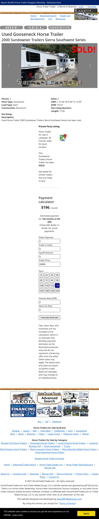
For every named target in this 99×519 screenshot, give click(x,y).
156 (41, 290)
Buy (39, 421)
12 (41, 275)
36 (52, 275)
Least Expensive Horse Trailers (49, 452)
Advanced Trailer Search (24, 464)
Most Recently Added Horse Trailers (79, 449)
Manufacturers (37, 18)
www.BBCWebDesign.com (69, 499)
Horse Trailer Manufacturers (79, 464)
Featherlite (59, 430)
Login (81, 6)
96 (57, 280)
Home (33, 15)
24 (46, 275)
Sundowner (81, 430)
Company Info (19, 474)
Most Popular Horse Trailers (13, 449)
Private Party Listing (49, 126)
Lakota (26, 430)
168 (46, 290)
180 (52, 290)
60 (41, 280)
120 (46, 285)
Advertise (56, 421)
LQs (50, 18)
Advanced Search (48, 15)
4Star (12, 434)
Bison (21, 434)
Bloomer (31, 434)
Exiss (70, 430)
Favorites (92, 6)
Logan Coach (54, 434)
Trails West (45, 430)
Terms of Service (64, 474)
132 (52, 285)
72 (46, 280)
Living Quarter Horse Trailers (72, 443)
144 (57, 285)
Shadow (16, 430)
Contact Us (54, 477)
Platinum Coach (71, 434)
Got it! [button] (86, 513)
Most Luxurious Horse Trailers (44, 449)
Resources (60, 18)
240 (57, 290)
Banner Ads (50, 467)
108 (41, 285)
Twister (85, 434)
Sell (46, 421)
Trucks (67, 446)
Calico (41, 434)
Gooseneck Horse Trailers (42, 443)
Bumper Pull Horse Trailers (14, 443)
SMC (35, 430)
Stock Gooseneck (52, 446)
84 (52, 280)
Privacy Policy (81, 474)
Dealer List (65, 15)
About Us (5, 474)
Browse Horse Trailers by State (49, 458)
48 (57, 275)
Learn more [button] (17, 515)
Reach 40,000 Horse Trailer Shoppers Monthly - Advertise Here (31, 2)
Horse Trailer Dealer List (50, 464)
